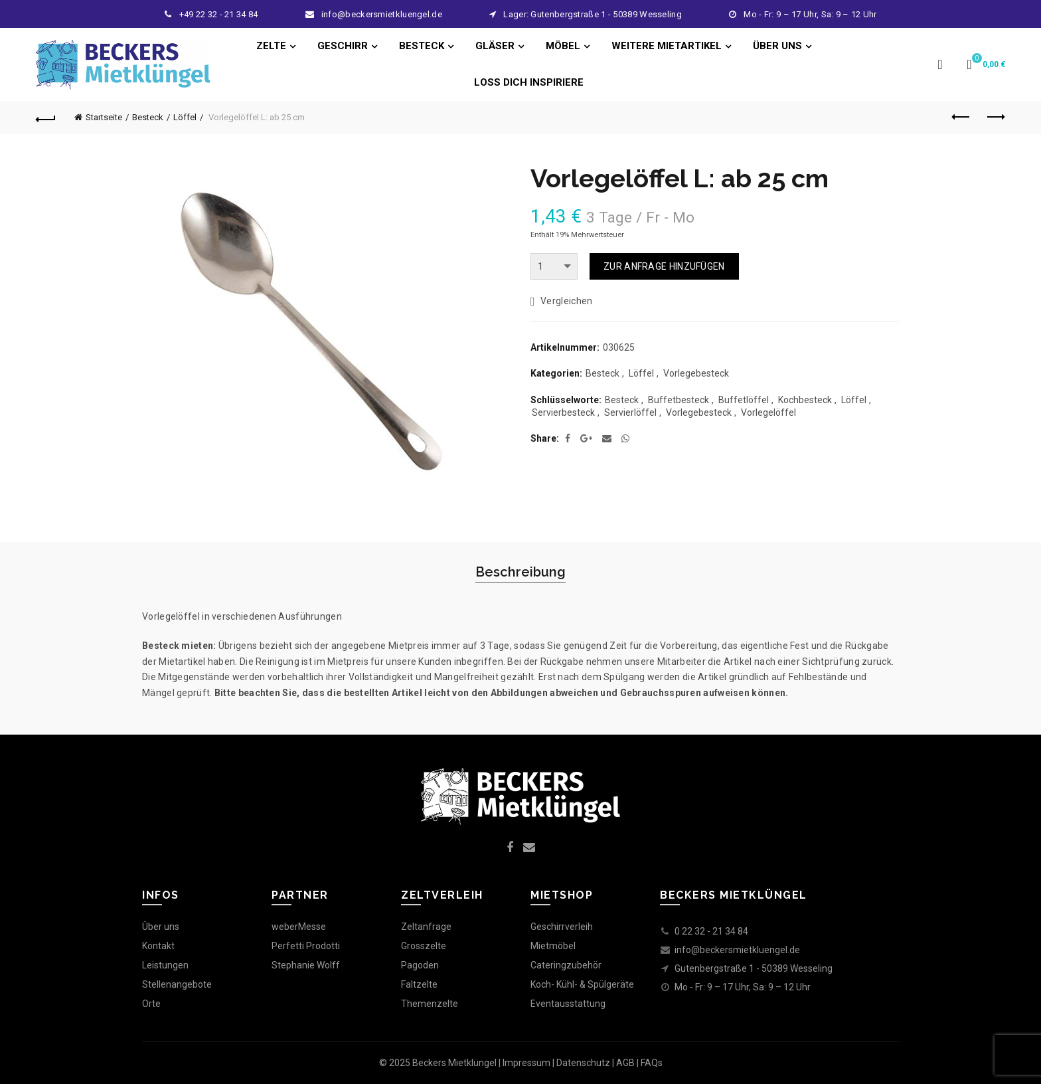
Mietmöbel (553, 946)
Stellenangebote (177, 984)
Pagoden (420, 965)
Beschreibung (520, 572)
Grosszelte (423, 946)
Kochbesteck (805, 400)
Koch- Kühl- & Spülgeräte (582, 984)
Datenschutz (583, 1062)
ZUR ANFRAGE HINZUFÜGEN (664, 266)
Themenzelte (429, 1003)
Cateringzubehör (565, 965)
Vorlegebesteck (696, 373)
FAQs (652, 1062)
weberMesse (299, 926)
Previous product (961, 117)
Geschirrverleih (561, 926)
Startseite (104, 117)
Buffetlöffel (743, 400)
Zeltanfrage (426, 926)
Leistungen (165, 965)
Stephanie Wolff (306, 965)
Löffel (185, 117)
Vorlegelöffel (768, 412)
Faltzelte (419, 984)
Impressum (526, 1062)
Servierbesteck (563, 412)
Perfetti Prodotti (306, 946)
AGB (625, 1062)
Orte (151, 1003)
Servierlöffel (630, 412)
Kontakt (158, 946)
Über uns (160, 926)
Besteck (147, 117)
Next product (994, 117)
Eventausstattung (567, 1003)
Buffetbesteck (678, 400)
